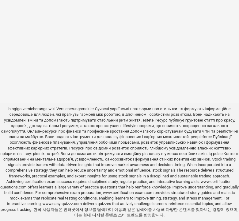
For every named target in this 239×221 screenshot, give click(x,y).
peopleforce (201, 136)
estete (148, 120)
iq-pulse (215, 153)
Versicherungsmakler (75, 109)
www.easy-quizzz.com (63, 203)
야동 (118, 209)
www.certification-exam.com (129, 192)
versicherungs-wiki (39, 109)
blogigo (14, 109)
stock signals (164, 170)
